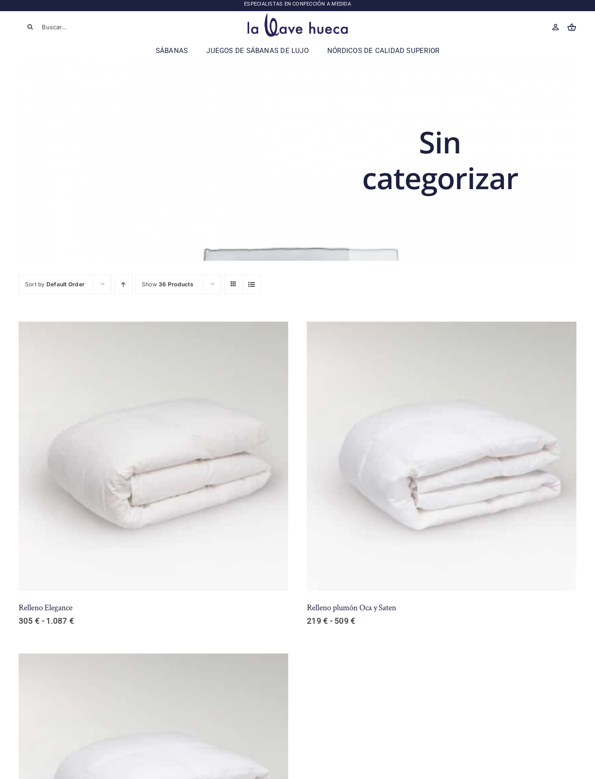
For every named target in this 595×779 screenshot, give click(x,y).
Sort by (55, 284)
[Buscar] (30, 27)
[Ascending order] (123, 284)
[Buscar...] (74, 27)
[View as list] (252, 284)
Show (167, 284)
